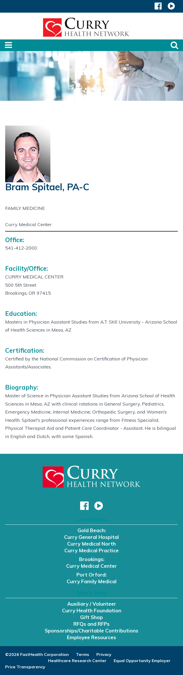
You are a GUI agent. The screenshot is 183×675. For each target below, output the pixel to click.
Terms (82, 654)
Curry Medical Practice (91, 550)
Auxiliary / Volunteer (91, 604)
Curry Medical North (91, 544)
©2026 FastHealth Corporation (37, 654)
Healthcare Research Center (77, 660)
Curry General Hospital (91, 537)
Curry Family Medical (92, 581)
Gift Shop (91, 617)
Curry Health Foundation (91, 610)
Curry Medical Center (91, 566)
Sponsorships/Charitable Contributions (91, 631)
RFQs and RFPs (91, 624)
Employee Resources (91, 637)
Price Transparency (25, 666)
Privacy (103, 654)
